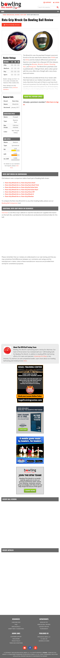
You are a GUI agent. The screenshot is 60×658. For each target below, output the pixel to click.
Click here (5, 212)
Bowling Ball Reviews (13, 14)
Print (11, 25)
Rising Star (32, 66)
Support (47, 2)
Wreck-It (40, 64)
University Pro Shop (40, 355)
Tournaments (44, 627)
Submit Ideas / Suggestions (16, 627)
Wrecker (34, 64)
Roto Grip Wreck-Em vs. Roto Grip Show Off (19, 191)
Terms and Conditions (16, 642)
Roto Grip (23, 14)
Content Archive (44, 625)
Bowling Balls (16, 625)
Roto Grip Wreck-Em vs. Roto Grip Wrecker (19, 196)
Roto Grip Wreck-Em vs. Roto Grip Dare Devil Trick (22, 185)
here (25, 360)
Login (56, 2)
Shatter (46, 64)
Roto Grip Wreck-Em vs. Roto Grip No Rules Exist (21, 187)
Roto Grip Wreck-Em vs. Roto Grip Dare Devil (20, 183)
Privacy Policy (16, 639)
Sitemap (45, 651)
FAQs (16, 623)
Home (4, 14)
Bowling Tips (44, 621)
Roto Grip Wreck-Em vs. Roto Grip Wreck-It (19, 194)
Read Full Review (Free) (33, 96)
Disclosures (16, 637)
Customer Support (16, 635)
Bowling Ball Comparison (10, 202)
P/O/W (53, 57)
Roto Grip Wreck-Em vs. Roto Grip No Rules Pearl (21, 189)
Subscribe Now (16, 621)
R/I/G (27, 60)
